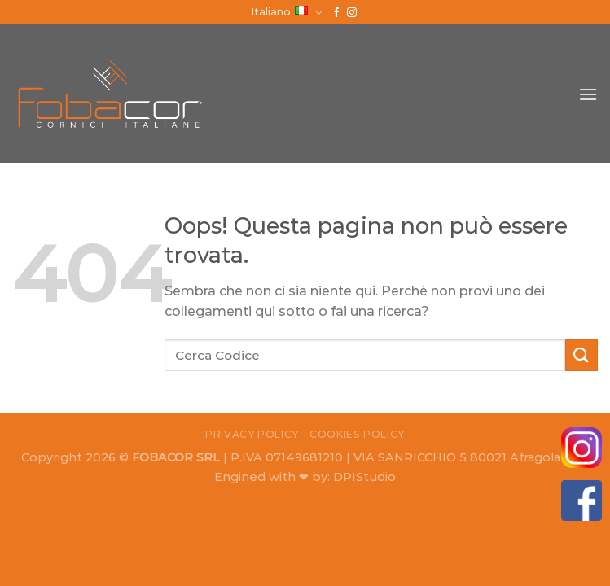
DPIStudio (364, 477)
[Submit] (581, 355)
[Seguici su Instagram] (352, 13)
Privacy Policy (252, 434)
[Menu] (588, 94)
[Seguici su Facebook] (336, 13)
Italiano (287, 12)
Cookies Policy (357, 434)
